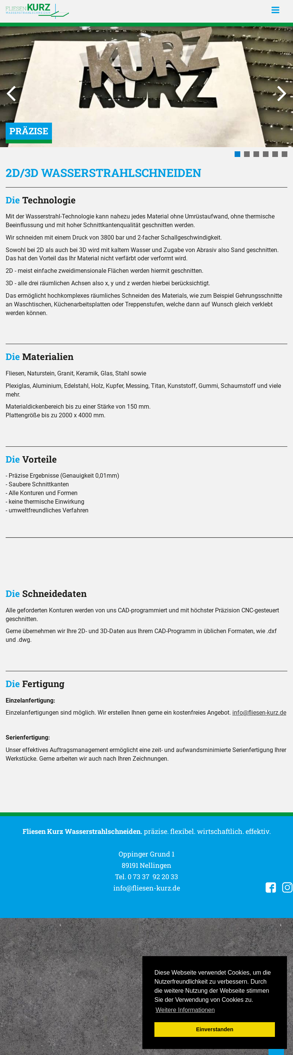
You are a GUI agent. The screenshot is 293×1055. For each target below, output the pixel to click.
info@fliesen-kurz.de (259, 712)
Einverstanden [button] (214, 1029)
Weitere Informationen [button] (185, 1010)
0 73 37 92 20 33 (153, 876)
